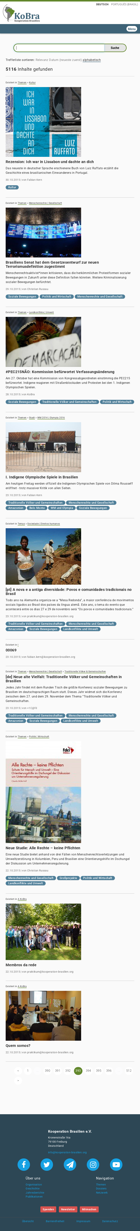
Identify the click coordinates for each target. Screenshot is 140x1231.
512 (129, 1070)
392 (68, 1070)
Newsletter (68, 1209)
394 (88, 1070)
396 (109, 1070)
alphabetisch (92, 60)
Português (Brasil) (124, 4)
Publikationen (34, 1196)
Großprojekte (68, 878)
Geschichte (32, 1188)
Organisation (34, 1184)
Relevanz (42, 60)
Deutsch (102, 4)
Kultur (32, 82)
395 (98, 1070)
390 (47, 1070)
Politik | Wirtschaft (39, 736)
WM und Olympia (62, 508)
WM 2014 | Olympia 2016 (51, 417)
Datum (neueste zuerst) (65, 60)
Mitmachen (89, 1209)
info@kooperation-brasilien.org (67, 1152)
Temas (21, 523)
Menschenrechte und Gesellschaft (99, 296)
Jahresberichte (35, 1192)
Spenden (48, 1209)
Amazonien (15, 508)
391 (57, 1070)
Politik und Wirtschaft (56, 296)
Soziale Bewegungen (22, 296)
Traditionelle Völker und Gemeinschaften (69, 402)
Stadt (32, 417)
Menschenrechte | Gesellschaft (45, 203)
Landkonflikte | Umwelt (41, 312)
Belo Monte (37, 508)
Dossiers (101, 1188)
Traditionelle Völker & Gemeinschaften (85, 671)
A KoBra (22, 899)
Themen (22, 82)
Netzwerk (102, 1192)
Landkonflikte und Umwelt (80, 629)
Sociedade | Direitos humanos (43, 523)
